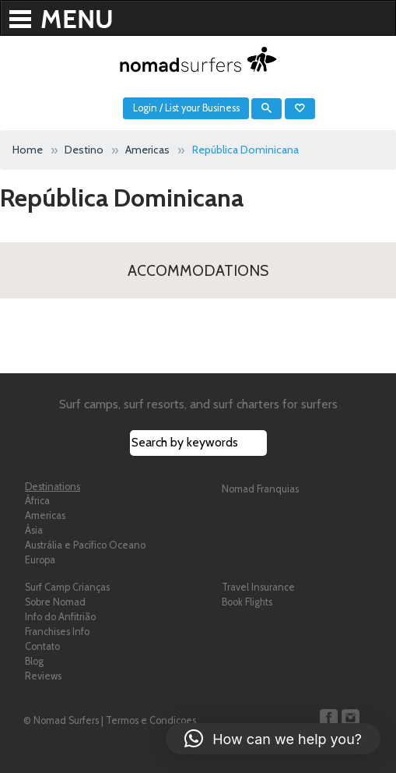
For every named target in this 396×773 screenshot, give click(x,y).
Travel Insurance (258, 587)
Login (145, 108)
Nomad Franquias (260, 489)
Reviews (43, 676)
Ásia (34, 530)
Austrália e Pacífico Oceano (85, 545)
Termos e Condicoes (151, 720)
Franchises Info (57, 631)
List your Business (202, 108)
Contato (42, 646)
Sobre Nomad (55, 602)
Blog (34, 661)
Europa (40, 560)
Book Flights (247, 602)
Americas (45, 515)
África (37, 501)
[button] (273, 738)
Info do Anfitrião (60, 617)
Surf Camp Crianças (67, 587)
